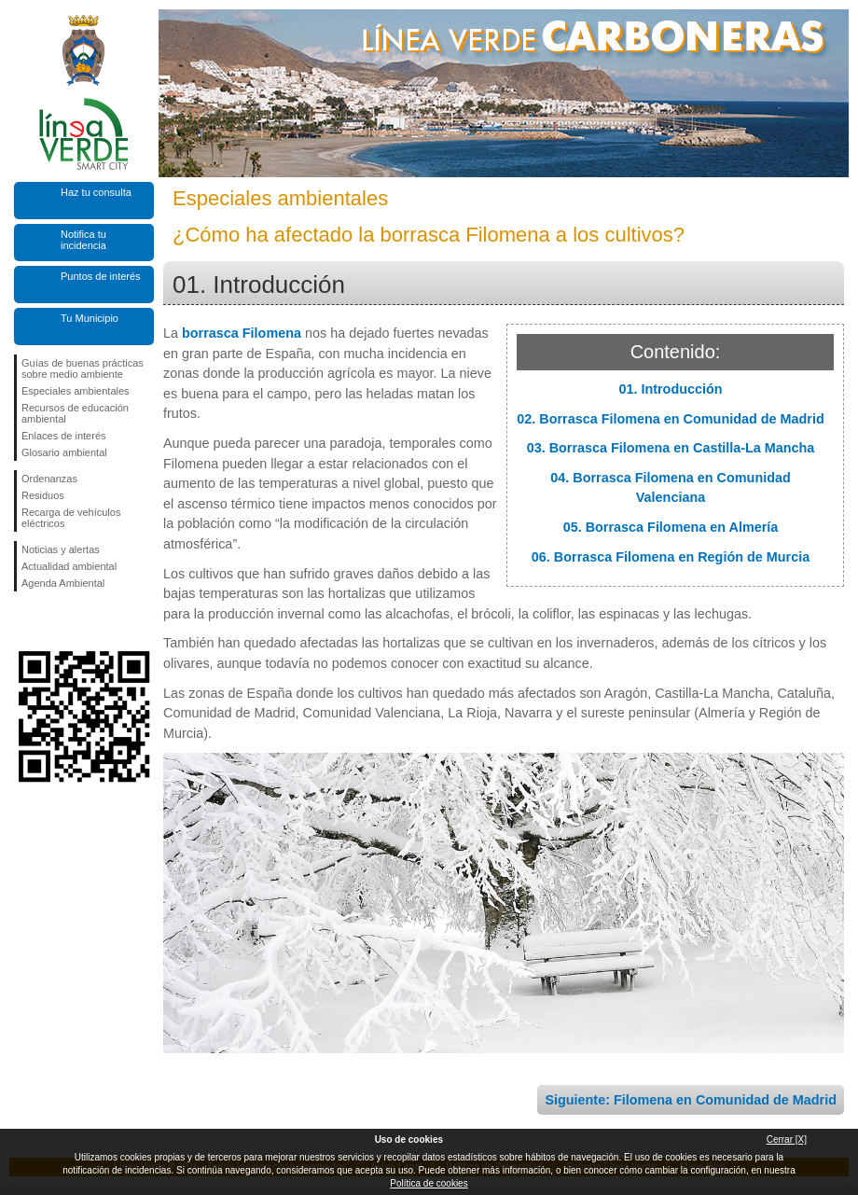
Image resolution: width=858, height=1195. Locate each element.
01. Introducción (670, 389)
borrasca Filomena (241, 333)
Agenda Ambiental (62, 583)
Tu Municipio (89, 318)
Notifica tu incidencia (83, 240)
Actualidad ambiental (69, 566)
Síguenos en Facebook (25, 621)
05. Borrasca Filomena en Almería (671, 527)
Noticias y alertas (60, 549)
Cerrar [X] (787, 1139)
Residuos (42, 495)
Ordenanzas (49, 478)
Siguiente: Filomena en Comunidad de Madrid (691, 1099)
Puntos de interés (101, 276)
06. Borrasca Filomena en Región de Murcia (671, 556)
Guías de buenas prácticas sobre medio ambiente (82, 368)
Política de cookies (428, 1183)
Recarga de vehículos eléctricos (70, 518)
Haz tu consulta (96, 192)
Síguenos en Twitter (56, 621)
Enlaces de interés (63, 435)
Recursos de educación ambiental (75, 413)
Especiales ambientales (75, 390)
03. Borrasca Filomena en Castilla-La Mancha (671, 447)
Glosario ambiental (64, 452)
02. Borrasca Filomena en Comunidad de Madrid (670, 418)
